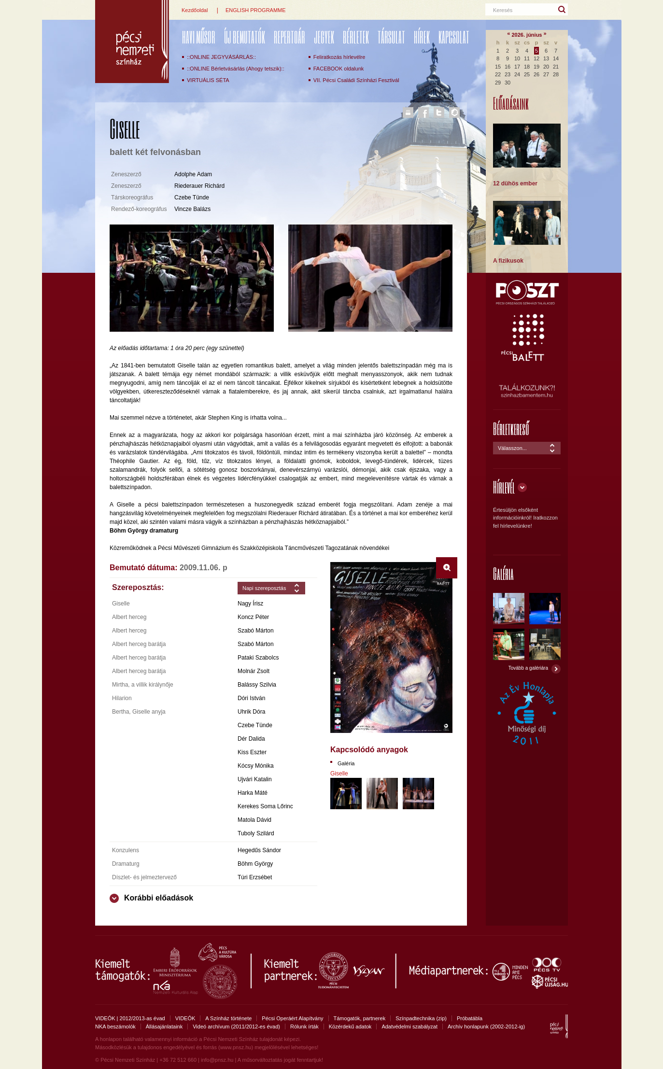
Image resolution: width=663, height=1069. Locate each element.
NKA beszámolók (115, 1026)
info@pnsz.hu (217, 1060)
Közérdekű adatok (350, 1026)
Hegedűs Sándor (259, 850)
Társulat (391, 37)
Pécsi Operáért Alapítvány (292, 1018)
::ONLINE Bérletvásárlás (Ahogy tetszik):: (235, 68)
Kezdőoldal (195, 10)
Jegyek (324, 37)
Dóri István (251, 698)
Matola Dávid (254, 819)
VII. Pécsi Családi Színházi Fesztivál (356, 80)
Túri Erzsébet (255, 877)
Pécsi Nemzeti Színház (132, 41)
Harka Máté (253, 792)
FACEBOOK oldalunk (338, 68)
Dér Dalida (251, 738)
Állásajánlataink (164, 1026)
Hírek (422, 37)
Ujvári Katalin (255, 779)
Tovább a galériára (528, 668)
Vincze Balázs (192, 209)
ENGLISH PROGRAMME (256, 10)
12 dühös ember (515, 183)
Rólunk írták (304, 1026)
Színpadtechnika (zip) (421, 1018)
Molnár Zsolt (253, 671)
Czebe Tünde (191, 197)
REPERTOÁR (289, 37)
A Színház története (228, 1018)
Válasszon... (512, 448)
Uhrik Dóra (251, 711)
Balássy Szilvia (257, 684)
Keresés (502, 10)
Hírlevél (504, 487)
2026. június (527, 35)
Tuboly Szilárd (256, 833)
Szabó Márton (256, 630)
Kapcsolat (453, 37)
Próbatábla (469, 1018)
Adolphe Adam (193, 174)
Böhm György (255, 863)
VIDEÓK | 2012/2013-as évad (130, 1018)
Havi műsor (198, 37)
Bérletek (356, 37)
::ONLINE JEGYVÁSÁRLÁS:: (221, 57)
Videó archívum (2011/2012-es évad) (236, 1026)
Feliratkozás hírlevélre (339, 57)
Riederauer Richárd (199, 186)
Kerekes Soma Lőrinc (265, 806)
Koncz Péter (253, 617)
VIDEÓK (185, 1018)
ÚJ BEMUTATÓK (244, 37)
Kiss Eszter (252, 752)
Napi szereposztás (264, 588)
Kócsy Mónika (256, 765)
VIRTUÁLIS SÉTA (208, 80)
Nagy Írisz (250, 603)
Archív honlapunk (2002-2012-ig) (486, 1026)
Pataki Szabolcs (258, 657)
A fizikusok (508, 260)
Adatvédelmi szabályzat (409, 1026)
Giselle (339, 773)
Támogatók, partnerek (360, 1018)
